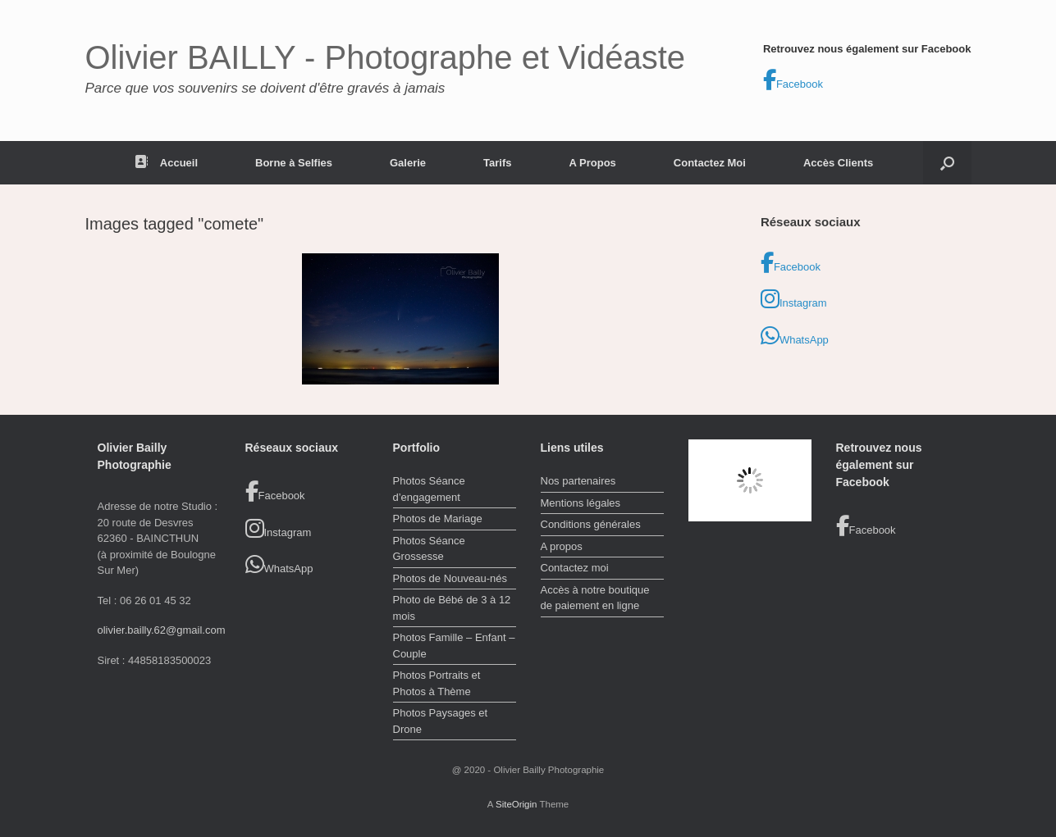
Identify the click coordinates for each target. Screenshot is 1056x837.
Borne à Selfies (293, 163)
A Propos (592, 163)
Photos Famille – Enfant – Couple (454, 645)
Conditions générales (591, 524)
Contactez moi (575, 568)
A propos (562, 546)
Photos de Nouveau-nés (450, 578)
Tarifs (497, 163)
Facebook (793, 80)
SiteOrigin (516, 804)
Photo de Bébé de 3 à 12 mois (452, 608)
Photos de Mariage (437, 518)
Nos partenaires (578, 481)
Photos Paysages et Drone (440, 721)
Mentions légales (581, 503)
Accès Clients (838, 163)
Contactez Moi (710, 163)
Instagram (794, 299)
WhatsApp (795, 336)
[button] (947, 162)
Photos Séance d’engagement (429, 489)
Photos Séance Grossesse (429, 548)
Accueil (166, 163)
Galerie (408, 163)
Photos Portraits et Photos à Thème (437, 683)
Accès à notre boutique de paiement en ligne (595, 598)
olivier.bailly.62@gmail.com (162, 630)
